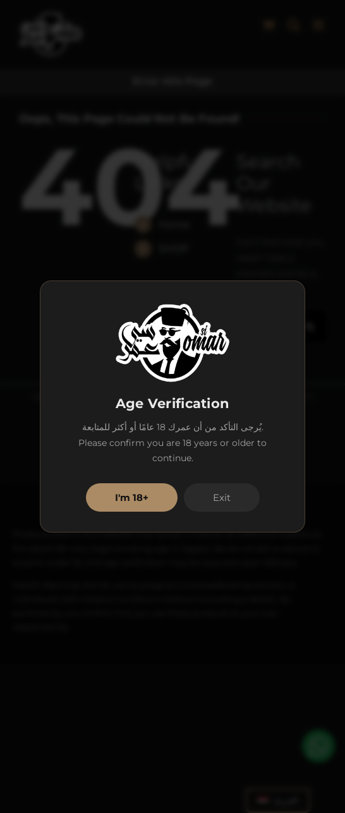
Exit (222, 497)
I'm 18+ (131, 497)
